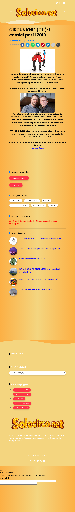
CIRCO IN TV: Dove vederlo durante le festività (38, 279)
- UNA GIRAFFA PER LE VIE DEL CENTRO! (35, 289)
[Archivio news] (37, 373)
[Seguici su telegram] (56, 3)
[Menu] (10, 12)
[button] (22, 45)
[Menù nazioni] (10, 3)
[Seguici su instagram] (52, 3)
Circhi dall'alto (21, 408)
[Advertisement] (26, 317)
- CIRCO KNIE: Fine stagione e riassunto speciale (39, 248)
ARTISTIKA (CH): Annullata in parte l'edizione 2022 (39, 238)
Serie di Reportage (22, 403)
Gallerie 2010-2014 (22, 390)
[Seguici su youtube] (64, 3)
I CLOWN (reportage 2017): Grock (32, 259)
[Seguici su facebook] (49, 3)
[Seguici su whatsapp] (60, 3)
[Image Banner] (37, 423)
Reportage (19, 399)
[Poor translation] (7, 478)
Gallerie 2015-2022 (22, 394)
